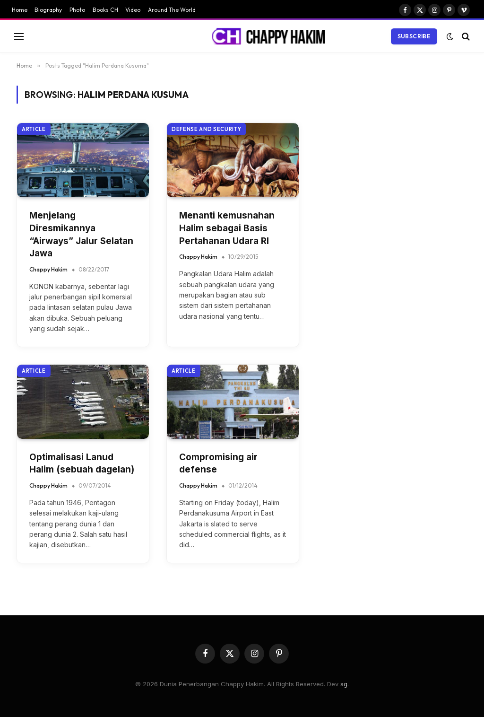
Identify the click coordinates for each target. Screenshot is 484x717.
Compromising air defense (218, 463)
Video (132, 9)
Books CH (105, 9)
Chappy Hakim (48, 269)
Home (19, 9)
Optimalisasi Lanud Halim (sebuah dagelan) (81, 463)
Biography (48, 9)
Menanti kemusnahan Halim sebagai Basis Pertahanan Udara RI (227, 228)
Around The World (172, 9)
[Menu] (19, 36)
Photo (77, 9)
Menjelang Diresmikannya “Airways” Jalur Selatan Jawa (81, 234)
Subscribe (414, 36)
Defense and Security (206, 129)
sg (343, 684)
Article (34, 129)
